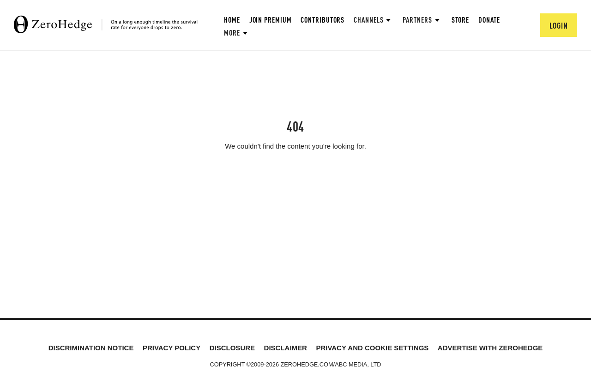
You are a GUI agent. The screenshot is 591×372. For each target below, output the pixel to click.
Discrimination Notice (91, 348)
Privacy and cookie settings (372, 348)
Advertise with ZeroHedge (490, 348)
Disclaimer (285, 348)
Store (461, 19)
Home (232, 19)
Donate (489, 19)
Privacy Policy (171, 348)
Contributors (322, 19)
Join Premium (270, 19)
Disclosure (232, 348)
